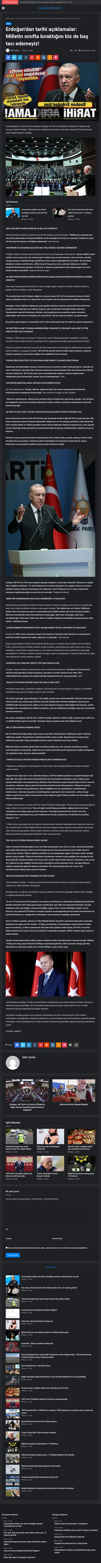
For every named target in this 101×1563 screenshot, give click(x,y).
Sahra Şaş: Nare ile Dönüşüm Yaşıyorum (37, 1321)
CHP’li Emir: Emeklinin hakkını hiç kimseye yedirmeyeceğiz (44, 1399)
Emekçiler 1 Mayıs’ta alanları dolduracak (37, 1343)
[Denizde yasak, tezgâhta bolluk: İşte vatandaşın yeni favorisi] (81, 1136)
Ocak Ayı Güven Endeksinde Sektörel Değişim (39, 1310)
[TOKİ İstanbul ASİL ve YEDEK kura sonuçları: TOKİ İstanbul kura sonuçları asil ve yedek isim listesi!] (13, 1413)
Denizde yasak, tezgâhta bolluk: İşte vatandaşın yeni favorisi (45, 1388)
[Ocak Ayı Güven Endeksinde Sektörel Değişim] (13, 1313)
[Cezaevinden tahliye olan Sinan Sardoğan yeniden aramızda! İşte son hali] (13, 212)
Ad (7, 1229)
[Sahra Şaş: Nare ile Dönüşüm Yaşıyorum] (50, 1136)
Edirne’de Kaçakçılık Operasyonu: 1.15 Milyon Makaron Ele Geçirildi (47, 1455)
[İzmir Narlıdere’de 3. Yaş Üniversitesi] (13, 1369)
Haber (18, 18)
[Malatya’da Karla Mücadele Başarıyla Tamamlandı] (13, 1469)
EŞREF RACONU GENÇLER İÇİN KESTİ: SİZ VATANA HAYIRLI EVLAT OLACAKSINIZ (53, 1377)
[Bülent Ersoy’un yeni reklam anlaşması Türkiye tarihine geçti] (13, 1335)
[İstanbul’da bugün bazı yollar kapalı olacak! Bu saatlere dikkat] (19, 1136)
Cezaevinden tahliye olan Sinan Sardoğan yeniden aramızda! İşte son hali (34, 213)
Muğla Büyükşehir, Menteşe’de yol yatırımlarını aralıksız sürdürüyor (47, 1488)
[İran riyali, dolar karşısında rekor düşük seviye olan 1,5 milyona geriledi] (59, 212)
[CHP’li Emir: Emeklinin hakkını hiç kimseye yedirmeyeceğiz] (19, 1163)
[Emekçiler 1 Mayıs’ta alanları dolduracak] (13, 1347)
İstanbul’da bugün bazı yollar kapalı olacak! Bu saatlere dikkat (45, 1299)
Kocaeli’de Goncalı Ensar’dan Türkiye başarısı (39, 1421)
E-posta (9, 1238)
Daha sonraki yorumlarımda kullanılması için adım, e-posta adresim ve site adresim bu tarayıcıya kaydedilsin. (47, 1248)
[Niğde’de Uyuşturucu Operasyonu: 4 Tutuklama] (81, 1163)
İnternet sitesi (57, 1238)
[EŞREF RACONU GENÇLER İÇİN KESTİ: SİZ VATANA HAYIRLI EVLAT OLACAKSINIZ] (13, 1380)
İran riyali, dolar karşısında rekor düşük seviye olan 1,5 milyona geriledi (80, 213)
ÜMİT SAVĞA (14, 50)
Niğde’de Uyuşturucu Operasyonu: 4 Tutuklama (39, 1444)
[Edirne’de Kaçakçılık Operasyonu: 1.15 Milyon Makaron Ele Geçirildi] (13, 1458)
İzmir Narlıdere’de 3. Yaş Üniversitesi (35, 1366)
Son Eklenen (50, 1267)
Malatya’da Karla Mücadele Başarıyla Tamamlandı (40, 1466)
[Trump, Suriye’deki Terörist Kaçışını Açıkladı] (50, 1163)
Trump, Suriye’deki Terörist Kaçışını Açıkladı (38, 1433)
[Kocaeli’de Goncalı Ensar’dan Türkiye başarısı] (13, 1425)
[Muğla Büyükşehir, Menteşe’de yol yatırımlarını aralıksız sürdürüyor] (13, 1491)
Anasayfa (10, 18)
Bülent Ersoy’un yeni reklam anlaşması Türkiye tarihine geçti (45, 1332)
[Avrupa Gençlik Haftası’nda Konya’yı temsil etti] (13, 1480)
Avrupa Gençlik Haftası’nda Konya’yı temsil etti (39, 1477)
